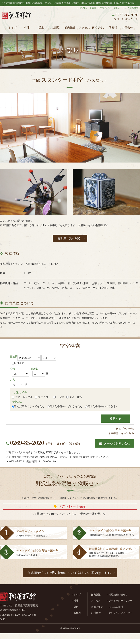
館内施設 (70, 27)
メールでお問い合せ (117, 443)
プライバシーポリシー (111, 8)
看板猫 (113, 27)
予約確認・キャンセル (121, 433)
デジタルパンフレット (120, 612)
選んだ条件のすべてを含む (29, 406)
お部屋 (55, 27)
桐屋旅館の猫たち (118, 594)
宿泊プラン (99, 27)
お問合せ (127, 27)
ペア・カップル (22, 397)
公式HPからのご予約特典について (69, 573)
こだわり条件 (19, 392)
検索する (115, 418)
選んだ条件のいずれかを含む (66, 406)
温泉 (41, 27)
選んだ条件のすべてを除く (103, 406)
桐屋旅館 (18, 597)
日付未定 (18, 363)
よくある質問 (131, 8)
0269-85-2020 (27, 443)
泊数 (12, 368)
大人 (12, 379)
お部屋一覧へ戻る (69, 238)
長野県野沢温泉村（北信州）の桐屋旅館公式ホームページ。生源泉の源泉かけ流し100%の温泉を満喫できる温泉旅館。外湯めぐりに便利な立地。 (16, 17)
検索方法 (17, 401)
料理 (27, 27)
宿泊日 (14, 356)
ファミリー (43, 397)
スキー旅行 (74, 397)
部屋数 (34, 368)
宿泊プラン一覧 (125, 428)
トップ (12, 27)
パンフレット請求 (87, 8)
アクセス (84, 27)
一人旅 (58, 397)
